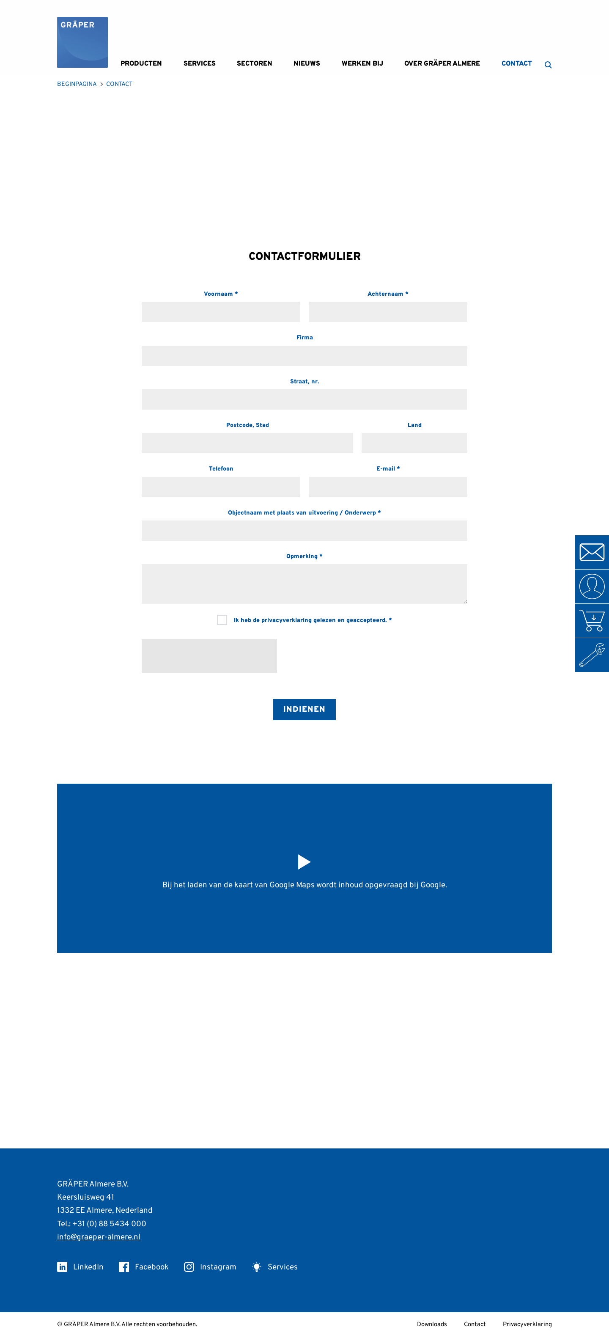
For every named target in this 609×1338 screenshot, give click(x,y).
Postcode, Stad (247, 425)
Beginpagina (77, 84)
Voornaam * (221, 294)
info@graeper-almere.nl (98, 1237)
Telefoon (221, 469)
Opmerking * (304, 556)
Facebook (144, 1267)
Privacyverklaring (527, 1325)
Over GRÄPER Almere (442, 64)
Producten (141, 64)
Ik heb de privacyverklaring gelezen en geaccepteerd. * (304, 620)
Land (415, 425)
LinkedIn (80, 1267)
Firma (304, 337)
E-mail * (388, 469)
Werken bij (362, 64)
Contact (517, 64)
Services (200, 64)
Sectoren (254, 64)
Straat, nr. (304, 381)
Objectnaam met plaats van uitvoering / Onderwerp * (304, 513)
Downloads (432, 1325)
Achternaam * (388, 294)
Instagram (210, 1267)
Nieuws (307, 64)
